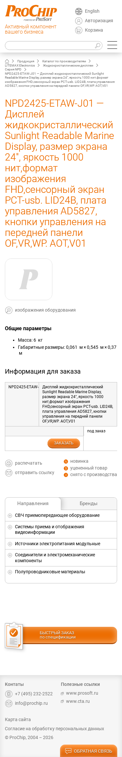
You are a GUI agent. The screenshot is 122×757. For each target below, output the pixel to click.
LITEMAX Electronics (20, 65)
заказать (64, 443)
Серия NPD (13, 69)
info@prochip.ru (26, 703)
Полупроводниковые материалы (50, 571)
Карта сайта (18, 719)
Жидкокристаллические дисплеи (68, 65)
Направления (32, 503)
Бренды (89, 503)
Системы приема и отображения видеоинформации (49, 529)
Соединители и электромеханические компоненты (55, 557)
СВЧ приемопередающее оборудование (57, 515)
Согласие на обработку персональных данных (54, 728)
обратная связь (88, 751)
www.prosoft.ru (79, 693)
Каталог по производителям (64, 61)
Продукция (25, 61)
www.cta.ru (75, 701)
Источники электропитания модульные (57, 543)
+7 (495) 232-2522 (29, 693)
